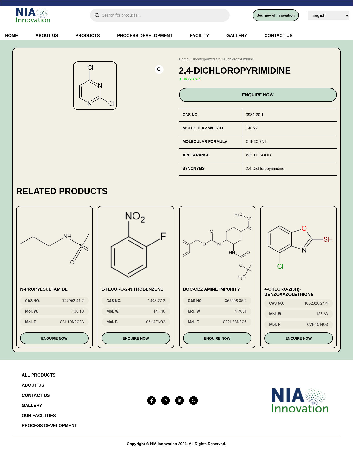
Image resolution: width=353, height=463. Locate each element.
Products (87, 35)
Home (11, 35)
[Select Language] (328, 15)
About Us (46, 35)
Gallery (236, 35)
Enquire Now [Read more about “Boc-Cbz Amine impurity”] (217, 338)
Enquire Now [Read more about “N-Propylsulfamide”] (54, 338)
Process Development (145, 35)
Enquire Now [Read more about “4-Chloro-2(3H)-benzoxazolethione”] (299, 338)
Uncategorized (203, 59)
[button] (159, 69)
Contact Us (278, 35)
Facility (199, 35)
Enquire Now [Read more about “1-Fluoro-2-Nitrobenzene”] (136, 338)
